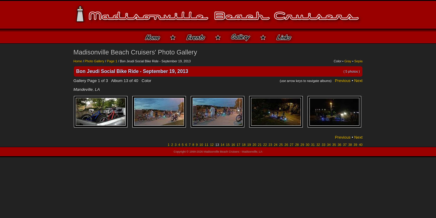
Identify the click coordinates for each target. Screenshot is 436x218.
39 (355, 145)
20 (254, 145)
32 (318, 145)
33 (323, 145)
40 (361, 145)
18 (244, 145)
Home (78, 61)
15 (228, 145)
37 (345, 145)
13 (126, 80)
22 (265, 145)
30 (307, 145)
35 (334, 145)
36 (339, 145)
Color (337, 61)
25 (281, 145)
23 (270, 145)
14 (222, 145)
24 (276, 145)
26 (286, 145)
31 (313, 145)
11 (206, 145)
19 (249, 145)
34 (329, 145)
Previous (343, 80)
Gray (347, 61)
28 (297, 145)
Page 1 (112, 61)
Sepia (358, 61)
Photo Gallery (94, 61)
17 (238, 145)
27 (291, 145)
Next (358, 80)
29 (302, 145)
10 (201, 145)
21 (260, 145)
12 (212, 145)
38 (350, 145)
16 (233, 145)
